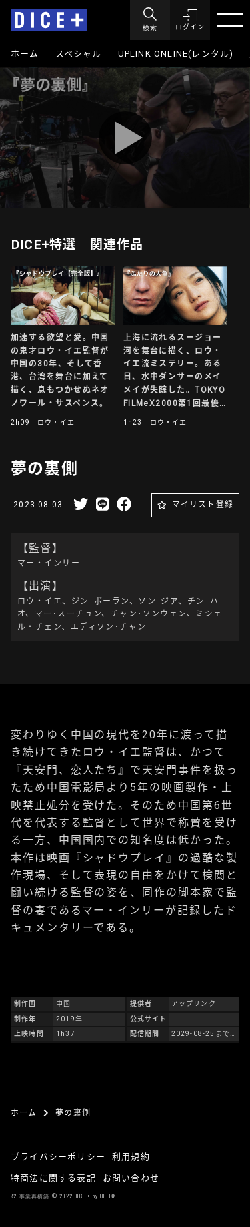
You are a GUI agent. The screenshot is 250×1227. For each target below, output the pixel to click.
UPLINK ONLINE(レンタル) (176, 54)
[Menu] (150, 20)
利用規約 (131, 1157)
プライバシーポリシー (58, 1157)
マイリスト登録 (202, 504)
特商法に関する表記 (53, 1178)
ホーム (25, 54)
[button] (190, 20)
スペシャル (78, 54)
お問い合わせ (131, 1178)
